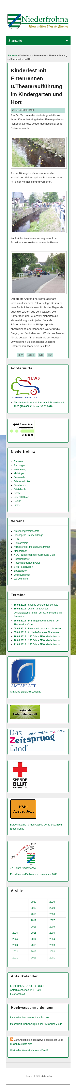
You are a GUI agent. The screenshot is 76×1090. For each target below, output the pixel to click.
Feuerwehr (19, 477)
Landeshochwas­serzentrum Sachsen (30, 1017)
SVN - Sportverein (23, 566)
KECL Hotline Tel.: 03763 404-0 (27, 986)
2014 (33, 939)
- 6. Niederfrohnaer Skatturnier (36, 632)
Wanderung (20, 469)
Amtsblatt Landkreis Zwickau (25, 691)
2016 (33, 926)
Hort (50, 355)
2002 (52, 951)
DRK (16, 539)
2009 (52, 908)
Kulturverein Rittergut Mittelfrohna (32, 547)
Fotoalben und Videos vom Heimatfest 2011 (33, 874)
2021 (15, 957)
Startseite (12, 55)
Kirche (17, 493)
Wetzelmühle (21, 578)
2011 (33, 957)
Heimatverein (21, 543)
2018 (33, 914)
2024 (15, 939)
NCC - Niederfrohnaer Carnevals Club (34, 554)
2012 (33, 951)
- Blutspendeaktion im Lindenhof (37, 628)
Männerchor (20, 551)
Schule (31, 355)
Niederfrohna (46, 1076)
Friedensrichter (22, 481)
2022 (15, 951)
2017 (33, 920)
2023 (15, 945)
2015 (33, 932)
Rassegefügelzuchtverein (27, 562)
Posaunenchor (21, 559)
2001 (52, 957)
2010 (52, 901)
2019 (33, 908)
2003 (52, 945)
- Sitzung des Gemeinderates (36, 604)
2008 (52, 914)
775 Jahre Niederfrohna (23, 868)
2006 (52, 926)
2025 (15, 932)
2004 (52, 939)
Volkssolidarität (22, 574)
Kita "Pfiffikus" (21, 497)
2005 (52, 932)
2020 (33, 901)
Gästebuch (20, 489)
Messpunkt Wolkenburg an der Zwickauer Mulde (36, 1024)
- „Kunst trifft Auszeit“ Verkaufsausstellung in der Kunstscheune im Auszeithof (38, 612)
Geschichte (20, 485)
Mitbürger (19, 473)
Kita (41, 355)
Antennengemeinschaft (26, 531)
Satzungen (19, 465)
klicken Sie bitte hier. (21, 1044)
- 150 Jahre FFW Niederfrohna (37, 636)
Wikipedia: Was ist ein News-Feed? (29, 1050)
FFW (20, 355)
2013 (33, 945)
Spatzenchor (20, 570)
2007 (52, 920)
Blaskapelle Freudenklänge (28, 535)
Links (16, 505)
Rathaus (18, 461)
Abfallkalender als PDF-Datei (25, 990)
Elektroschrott (17, 994)
